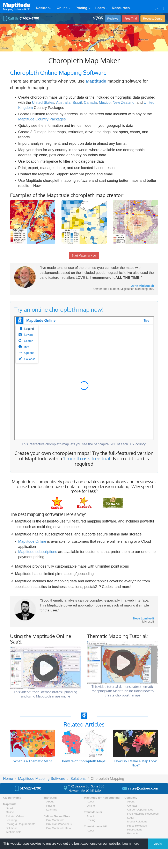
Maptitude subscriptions (37, 552)
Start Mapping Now (84, 255)
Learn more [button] (130, 843)
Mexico (105, 102)
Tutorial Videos (15, 816)
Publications (134, 829)
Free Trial (130, 18)
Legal (130, 817)
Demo (152, 18)
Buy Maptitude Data (58, 828)
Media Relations (137, 821)
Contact (132, 805)
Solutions (11, 828)
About (50, 801)
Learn (101, 8)
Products (132, 833)
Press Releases (137, 825)
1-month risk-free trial (86, 458)
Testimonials (13, 832)
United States (43, 102)
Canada (90, 102)
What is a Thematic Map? (32, 761)
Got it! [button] (158, 843)
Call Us (21, 18)
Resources (122, 8)
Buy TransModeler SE (59, 824)
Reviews (112, 18)
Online (64, 8)
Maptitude (96, 81)
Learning (11, 820)
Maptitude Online (32, 541)
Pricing (82, 8)
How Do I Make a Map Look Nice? (135, 763)
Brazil (77, 102)
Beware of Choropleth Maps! (84, 761)
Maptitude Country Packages (42, 119)
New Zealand (123, 102)
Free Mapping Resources (143, 813)
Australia (63, 102)
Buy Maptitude (55, 820)
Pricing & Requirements (20, 824)
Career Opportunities (140, 809)
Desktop (44, 8)
